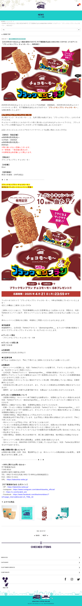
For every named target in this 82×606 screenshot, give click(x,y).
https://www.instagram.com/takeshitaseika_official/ (34, 489)
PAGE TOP (5, 582)
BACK (38, 535)
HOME (3, 21)
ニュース (9, 21)
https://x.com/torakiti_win (16, 492)
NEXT (44, 535)
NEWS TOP (6, 34)
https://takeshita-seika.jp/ (17, 479)
